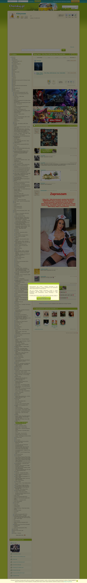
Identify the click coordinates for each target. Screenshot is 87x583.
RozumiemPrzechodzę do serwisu (43, 298)
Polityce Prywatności (68, 581)
